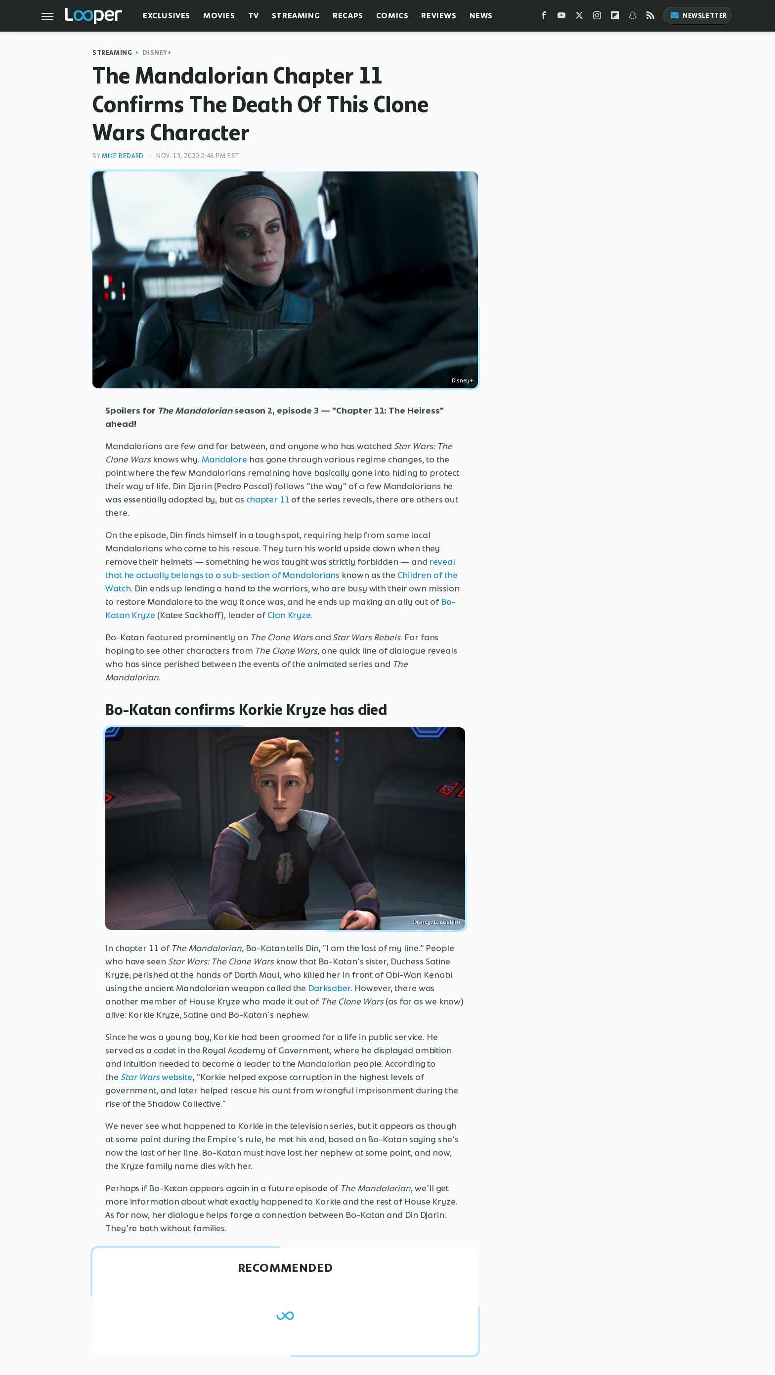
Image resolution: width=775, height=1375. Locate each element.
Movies (219, 15)
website (177, 1077)
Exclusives (166, 15)
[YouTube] (561, 17)
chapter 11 (268, 499)
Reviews (438, 15)
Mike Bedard (123, 156)
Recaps (348, 15)
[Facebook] (544, 17)
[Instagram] (597, 17)
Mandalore (224, 459)
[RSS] (650, 17)
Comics (392, 15)
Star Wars (141, 1077)
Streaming (296, 15)
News (481, 15)
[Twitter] (579, 17)
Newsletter (698, 15)
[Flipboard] (615, 17)
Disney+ (157, 52)
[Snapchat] (633, 17)
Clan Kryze (289, 615)
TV (253, 15)
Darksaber (329, 988)
